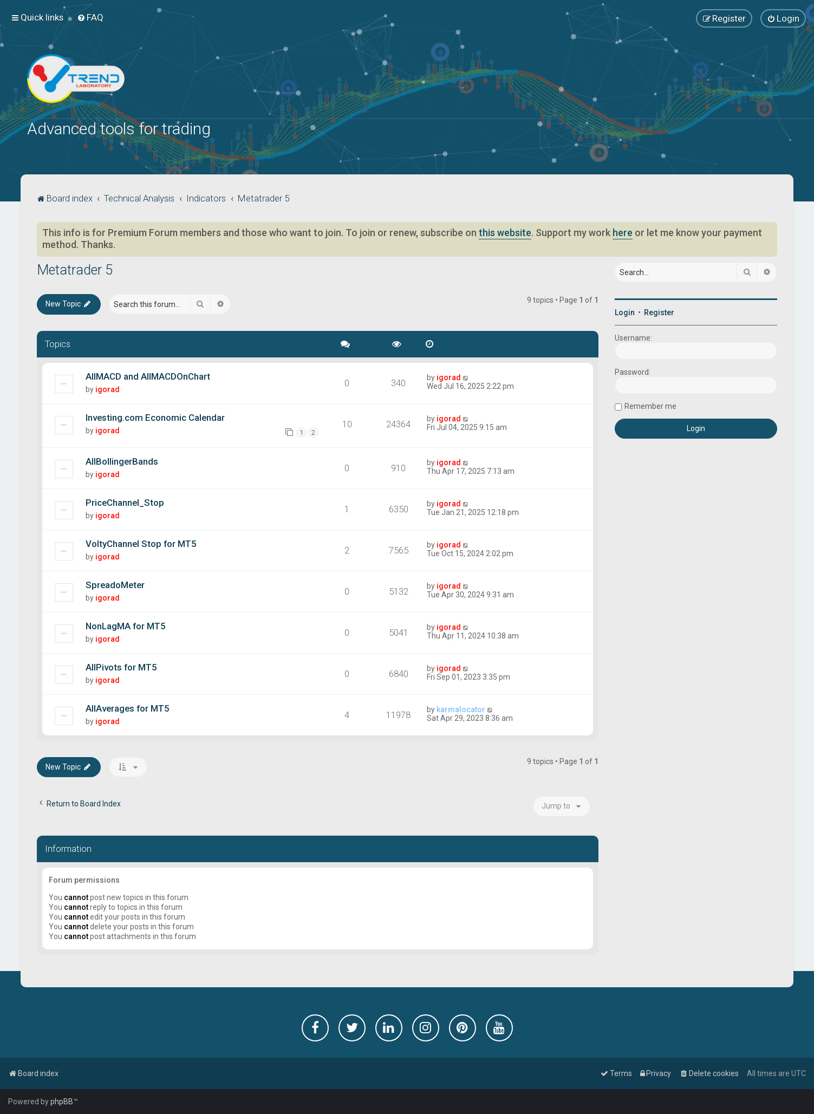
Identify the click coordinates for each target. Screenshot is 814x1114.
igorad (107, 387)
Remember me (650, 405)
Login (625, 311)
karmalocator (461, 707)
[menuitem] (90, 17)
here (623, 231)
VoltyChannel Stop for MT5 (141, 542)
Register (659, 311)
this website (505, 231)
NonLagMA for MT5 (126, 624)
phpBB (61, 1101)
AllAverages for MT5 (128, 706)
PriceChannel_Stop (125, 501)
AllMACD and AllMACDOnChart (148, 374)
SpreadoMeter (115, 583)
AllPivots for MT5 (121, 665)
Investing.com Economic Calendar (155, 416)
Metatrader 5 (75, 269)
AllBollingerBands (122, 459)
